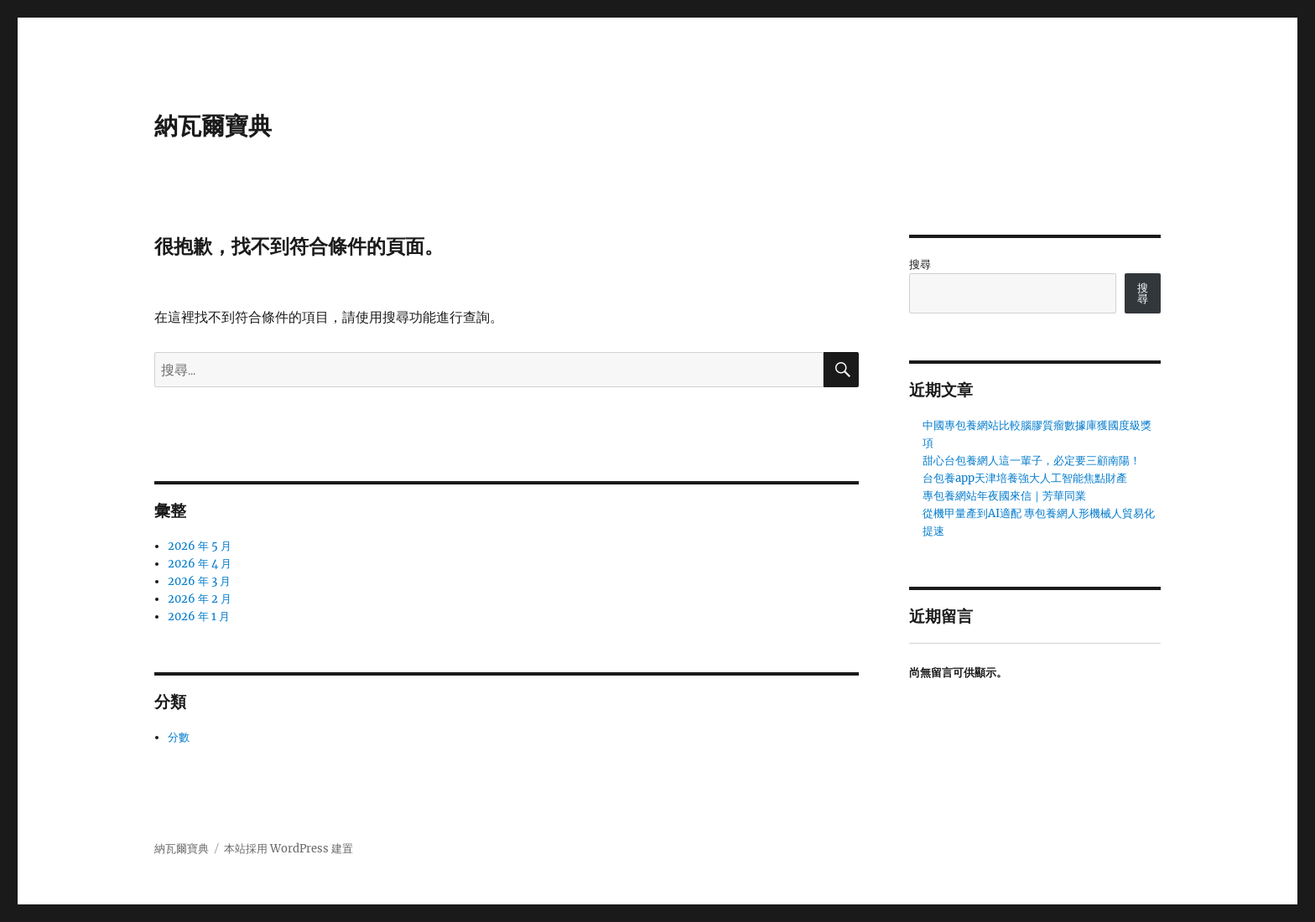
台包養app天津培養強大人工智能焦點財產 (1025, 478)
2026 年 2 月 (199, 599)
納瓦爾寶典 (213, 125)
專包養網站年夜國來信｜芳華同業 (1004, 496)
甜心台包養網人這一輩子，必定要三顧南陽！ (1032, 460)
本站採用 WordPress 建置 (288, 849)
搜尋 (920, 264)
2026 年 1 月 (199, 616)
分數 (179, 737)
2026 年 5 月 (199, 546)
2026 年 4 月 (199, 564)
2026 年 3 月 (199, 581)
